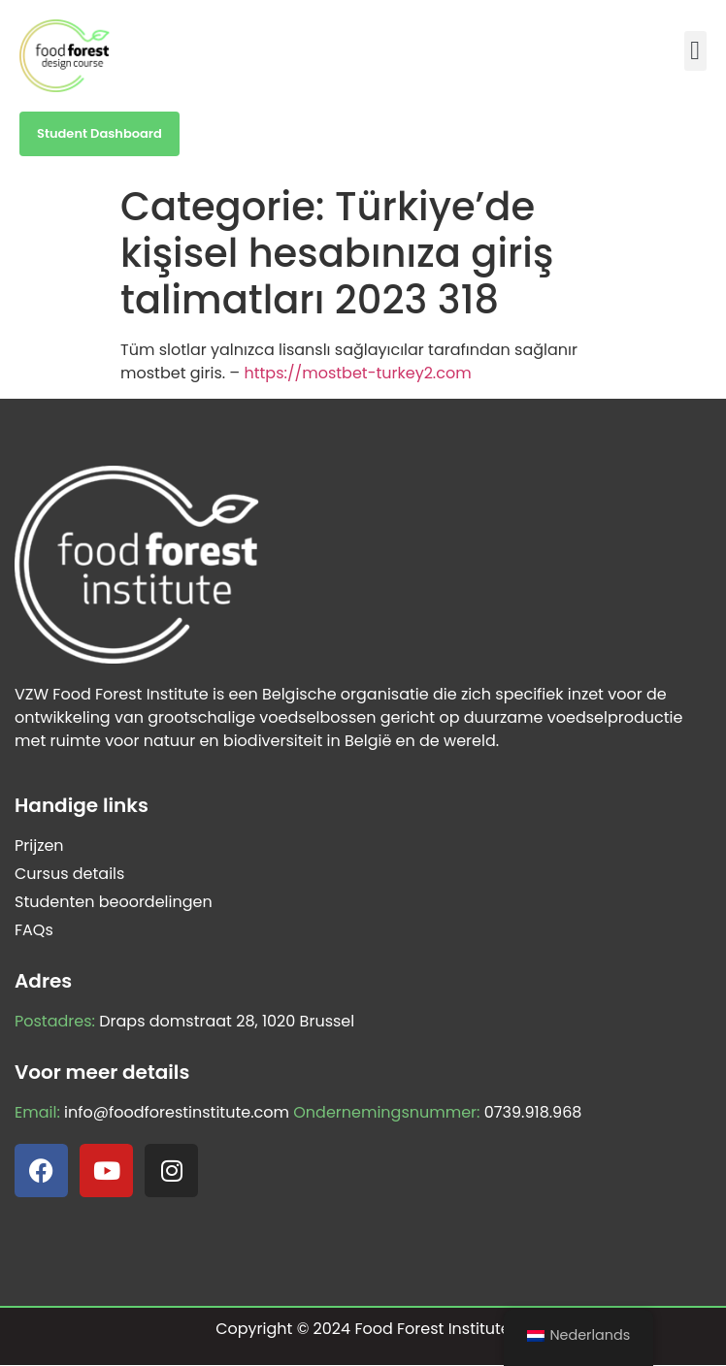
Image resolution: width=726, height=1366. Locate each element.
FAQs (34, 930)
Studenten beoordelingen (114, 902)
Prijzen (39, 845)
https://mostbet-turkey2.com (357, 373)
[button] (695, 51)
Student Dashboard (99, 133)
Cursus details (69, 873)
